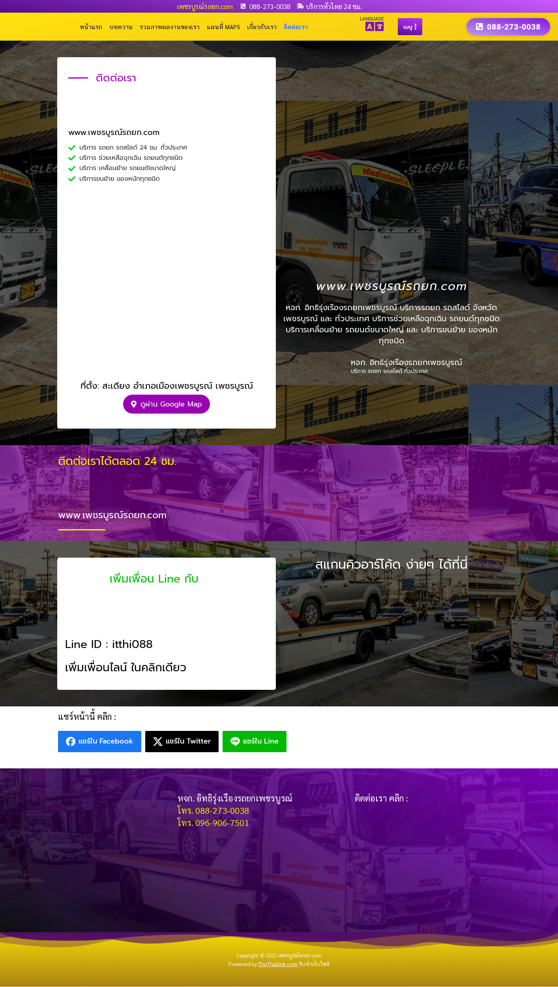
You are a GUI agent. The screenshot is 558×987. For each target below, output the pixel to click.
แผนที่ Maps (223, 26)
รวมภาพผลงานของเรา (170, 26)
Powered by (263, 964)
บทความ (121, 26)
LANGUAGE (372, 19)
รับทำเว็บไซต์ (314, 964)
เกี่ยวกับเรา (262, 26)
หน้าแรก (91, 26)
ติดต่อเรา (296, 26)
